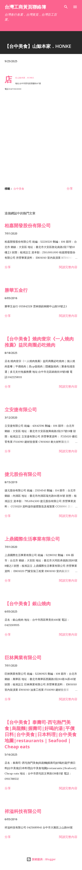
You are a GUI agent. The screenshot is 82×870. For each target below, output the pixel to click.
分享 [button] (70, 188)
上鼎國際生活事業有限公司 (32, 539)
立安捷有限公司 (21, 409)
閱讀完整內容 (68, 267)
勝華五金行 (16, 290)
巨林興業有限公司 (23, 657)
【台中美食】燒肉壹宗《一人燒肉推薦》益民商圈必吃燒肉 (39, 342)
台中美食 (18, 188)
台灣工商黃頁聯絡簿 (25, 7)
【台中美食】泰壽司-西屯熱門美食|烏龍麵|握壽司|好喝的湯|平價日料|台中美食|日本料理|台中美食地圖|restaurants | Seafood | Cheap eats (41, 734)
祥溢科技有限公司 (23, 811)
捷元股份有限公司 (23, 474)
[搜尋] (66, 7)
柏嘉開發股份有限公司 (28, 225)
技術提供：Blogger (41, 859)
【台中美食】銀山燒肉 (28, 603)
